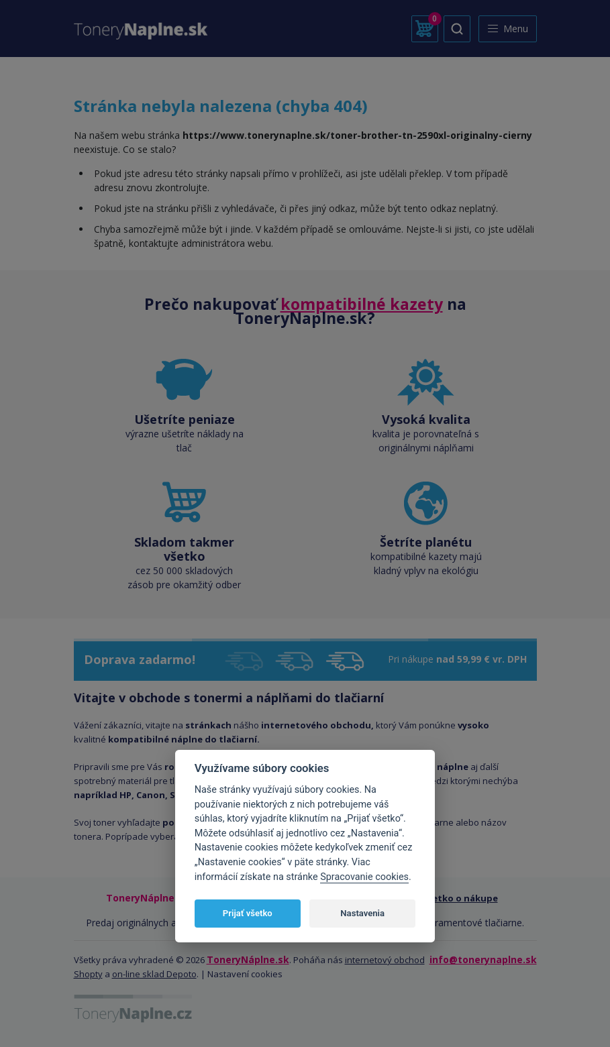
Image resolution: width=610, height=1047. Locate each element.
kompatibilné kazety (362, 304)
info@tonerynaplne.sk (483, 959)
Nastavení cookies (245, 974)
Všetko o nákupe (460, 898)
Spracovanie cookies (364, 877)
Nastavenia (362, 913)
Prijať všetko (247, 913)
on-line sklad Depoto (154, 974)
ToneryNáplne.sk (248, 959)
